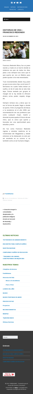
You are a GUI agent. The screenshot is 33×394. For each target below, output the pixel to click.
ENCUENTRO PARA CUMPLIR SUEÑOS (14, 244)
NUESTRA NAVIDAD (9, 248)
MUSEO (5, 293)
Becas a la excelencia (10, 198)
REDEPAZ (6, 314)
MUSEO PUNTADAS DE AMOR (12, 297)
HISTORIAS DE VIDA (22, 7)
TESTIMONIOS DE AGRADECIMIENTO (14, 240)
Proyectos (6, 305)
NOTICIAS (13, 7)
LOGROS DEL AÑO (8, 289)
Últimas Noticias (7, 200)
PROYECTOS (13, 9)
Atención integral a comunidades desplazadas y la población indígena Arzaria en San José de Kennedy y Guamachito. (10, 217)
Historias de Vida (22, 198)
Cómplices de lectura (10, 269)
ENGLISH (6, 7)
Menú (7, 19)
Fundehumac (9, 194)
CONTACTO (21, 9)
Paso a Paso (10, 285)
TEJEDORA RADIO (8, 318)
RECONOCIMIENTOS (9, 309)
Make (16, 387)
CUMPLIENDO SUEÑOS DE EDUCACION (15, 252)
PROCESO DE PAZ (8, 301)
